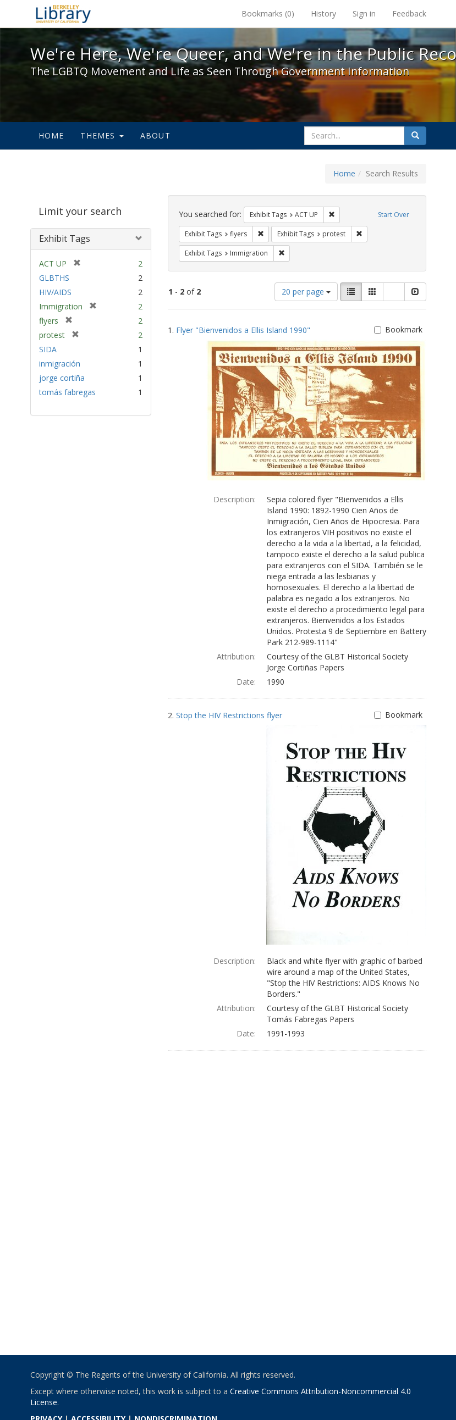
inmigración (59, 363)
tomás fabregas (67, 392)
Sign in (364, 13)
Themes (101, 135)
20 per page (306, 291)
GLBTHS (54, 278)
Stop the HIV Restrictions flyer (229, 715)
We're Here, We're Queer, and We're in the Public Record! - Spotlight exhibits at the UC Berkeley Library (63, 13)
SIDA (48, 349)
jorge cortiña (62, 378)
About (155, 135)
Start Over (393, 214)
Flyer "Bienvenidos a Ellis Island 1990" (243, 330)
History (323, 13)
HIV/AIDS (55, 292)
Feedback (409, 13)
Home (51, 135)
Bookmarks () (267, 13)
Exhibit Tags (64, 238)
